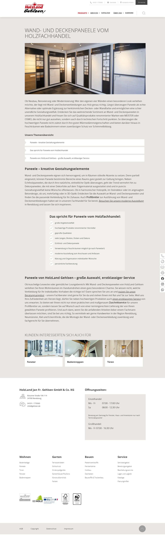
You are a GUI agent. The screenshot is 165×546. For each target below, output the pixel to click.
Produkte (82, 13)
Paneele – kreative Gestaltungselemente (47, 142)
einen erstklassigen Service (126, 298)
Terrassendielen (58, 462)
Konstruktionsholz (59, 477)
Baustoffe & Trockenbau (94, 477)
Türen (21, 470)
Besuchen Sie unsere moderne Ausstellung (121, 200)
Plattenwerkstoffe (91, 462)
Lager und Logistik (125, 474)
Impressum (68, 529)
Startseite (111, 2)
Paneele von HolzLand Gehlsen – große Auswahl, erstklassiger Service (59, 158)
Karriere (129, 13)
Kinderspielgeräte (58, 470)
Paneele (22, 466)
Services (94, 13)
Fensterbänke (90, 466)
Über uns (117, 13)
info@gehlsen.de (33, 406)
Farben (55, 481)
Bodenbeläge (24, 462)
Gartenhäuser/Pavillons (61, 474)
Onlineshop (141, 2)
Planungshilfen (123, 481)
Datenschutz (51, 529)
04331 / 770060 (96, 2)
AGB (21, 529)
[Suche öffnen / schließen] (142, 13)
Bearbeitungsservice (125, 470)
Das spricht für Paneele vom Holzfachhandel (49, 150)
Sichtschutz (56, 466)
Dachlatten (89, 474)
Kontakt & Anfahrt (127, 2)
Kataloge (105, 13)
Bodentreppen (25, 477)
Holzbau (88, 470)
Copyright (35, 529)
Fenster (22, 474)
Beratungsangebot (125, 466)
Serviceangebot (123, 462)
